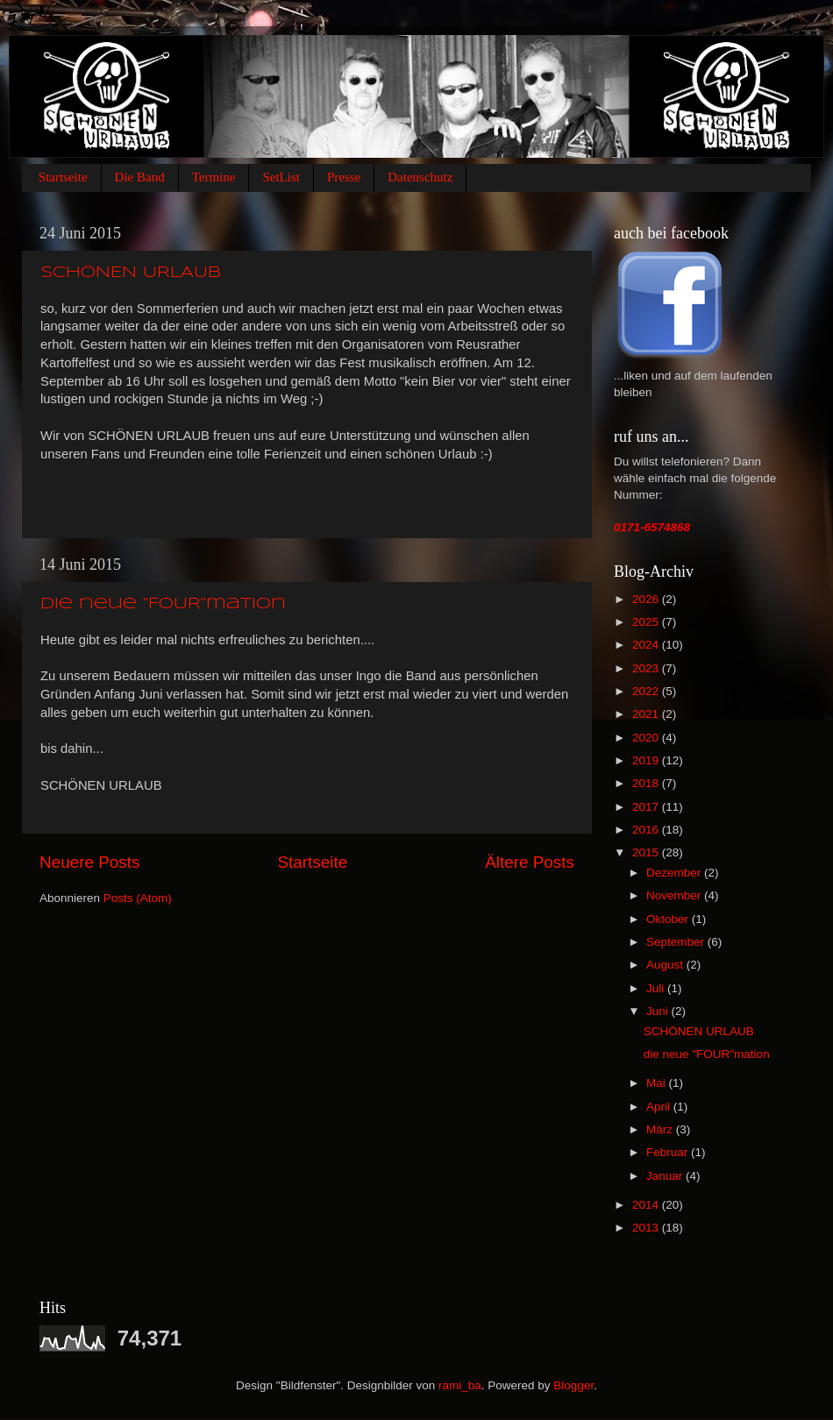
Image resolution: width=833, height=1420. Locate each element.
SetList (281, 177)
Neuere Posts (89, 862)
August (666, 964)
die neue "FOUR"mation (163, 604)
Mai (657, 1083)
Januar (666, 1175)
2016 (647, 829)
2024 (647, 644)
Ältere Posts (529, 862)
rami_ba (459, 1385)
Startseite (63, 177)
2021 (647, 714)
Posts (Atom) (137, 898)
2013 (647, 1227)
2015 (647, 852)
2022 (647, 691)
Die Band (140, 177)
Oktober (669, 919)
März (661, 1129)
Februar (668, 1152)
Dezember (675, 872)
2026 (647, 599)
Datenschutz (420, 177)
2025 (647, 621)
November (675, 895)
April (659, 1106)
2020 (647, 737)
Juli (656, 988)
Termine (214, 177)
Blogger (573, 1385)
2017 (647, 806)
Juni (659, 1011)
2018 (647, 783)
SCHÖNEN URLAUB (130, 272)
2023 (647, 668)
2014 (647, 1204)
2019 (647, 760)
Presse (343, 177)
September (677, 941)
